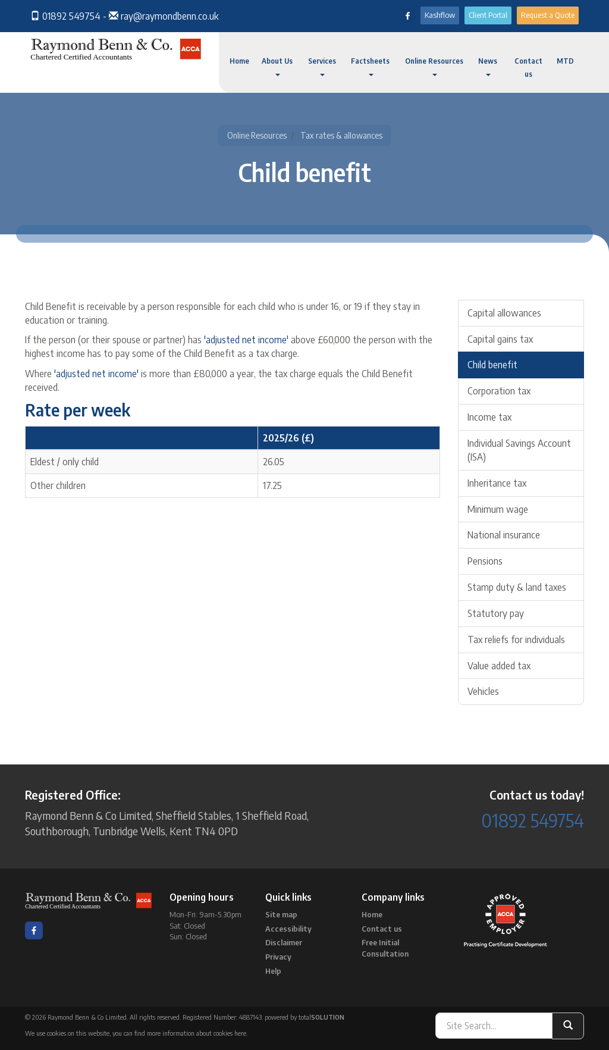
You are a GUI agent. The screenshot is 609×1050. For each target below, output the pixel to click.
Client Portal (488, 15)
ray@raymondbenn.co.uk (169, 16)
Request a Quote (548, 15)
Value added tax (498, 666)
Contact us (528, 68)
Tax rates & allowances (341, 135)
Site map (281, 914)
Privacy (278, 956)
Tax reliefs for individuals (516, 639)
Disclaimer (283, 942)
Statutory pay (495, 613)
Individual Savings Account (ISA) (519, 450)
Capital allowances (504, 313)
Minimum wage (497, 509)
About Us (277, 66)
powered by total (304, 1017)
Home (239, 61)
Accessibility (288, 928)
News (487, 66)
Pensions (485, 561)
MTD (565, 61)
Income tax (489, 417)
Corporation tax (498, 391)
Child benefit (492, 365)
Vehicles (483, 691)
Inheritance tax (496, 483)
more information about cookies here (196, 1033)
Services (322, 66)
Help (273, 971)
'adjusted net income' (246, 340)
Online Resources (434, 66)
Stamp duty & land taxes (516, 587)
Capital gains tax (500, 339)
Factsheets (370, 66)
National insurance (503, 535)
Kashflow (440, 15)
